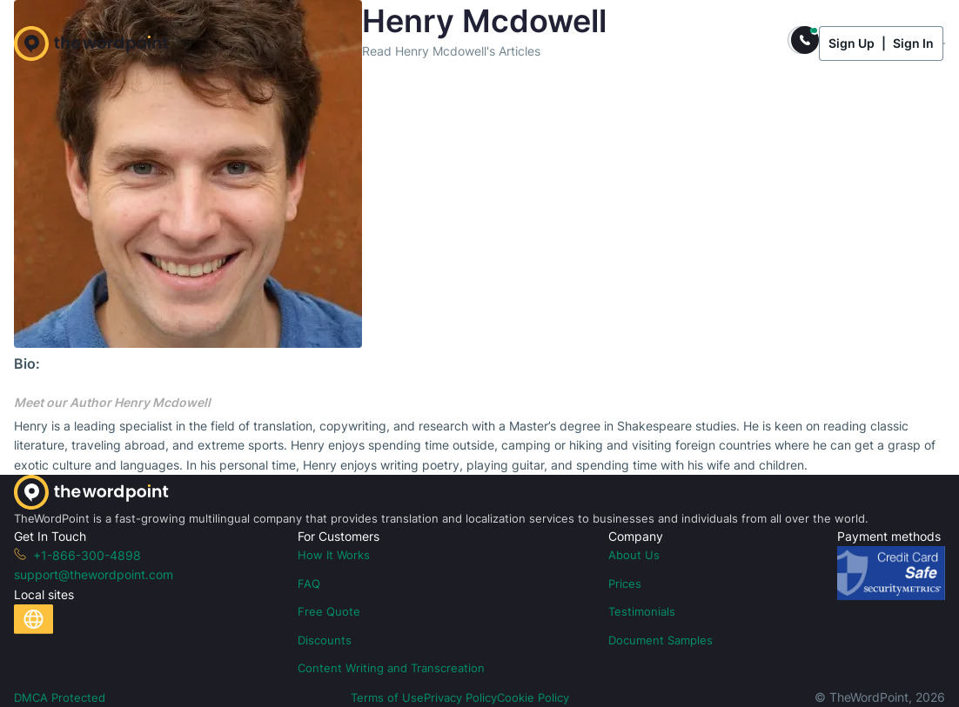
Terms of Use (387, 697)
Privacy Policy (460, 697)
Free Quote (329, 611)
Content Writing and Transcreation (391, 668)
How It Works (334, 555)
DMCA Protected (59, 697)
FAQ (309, 583)
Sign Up (851, 43)
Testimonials (641, 611)
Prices (624, 583)
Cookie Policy (533, 697)
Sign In (913, 43)
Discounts (325, 640)
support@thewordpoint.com (93, 574)
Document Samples (660, 640)
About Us (634, 555)
